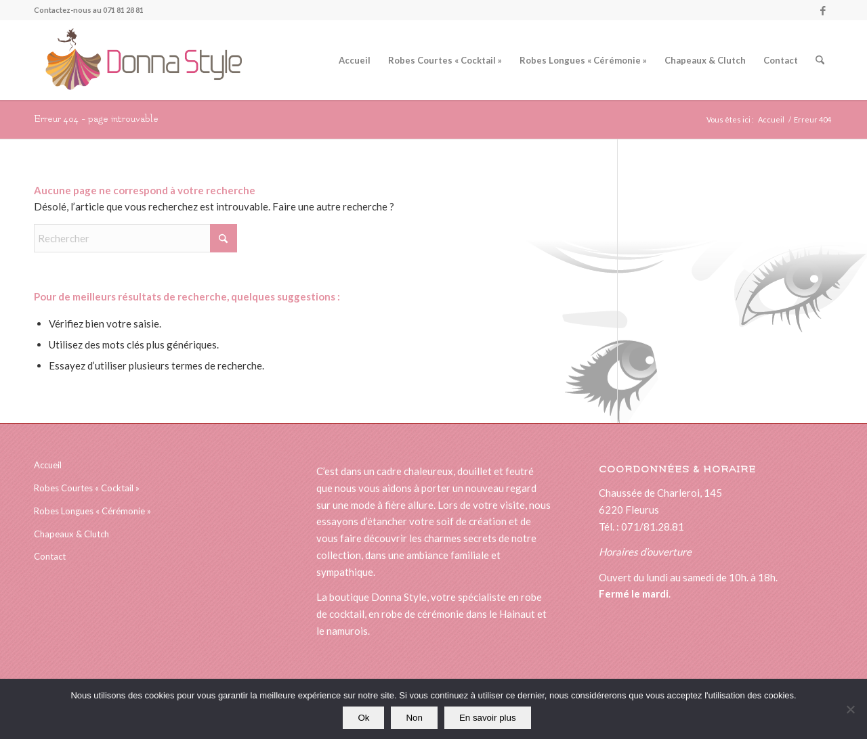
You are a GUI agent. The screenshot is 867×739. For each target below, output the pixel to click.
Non (414, 718)
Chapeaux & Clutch (71, 534)
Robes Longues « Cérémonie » (92, 511)
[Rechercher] (820, 60)
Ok (363, 718)
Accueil (48, 465)
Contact (50, 556)
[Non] (850, 709)
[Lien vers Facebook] (823, 10)
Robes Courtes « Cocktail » (87, 488)
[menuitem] (354, 60)
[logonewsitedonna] (138, 60)
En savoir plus (487, 718)
